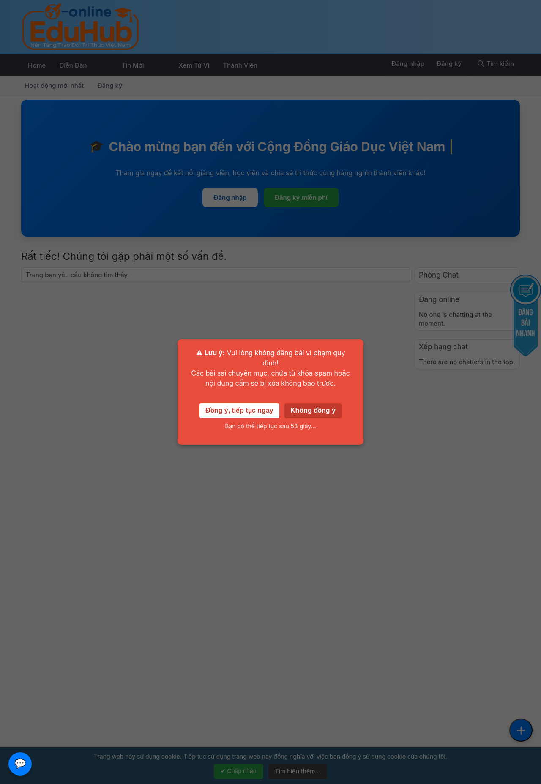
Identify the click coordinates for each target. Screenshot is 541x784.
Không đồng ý (313, 410)
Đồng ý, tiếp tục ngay (239, 410)
